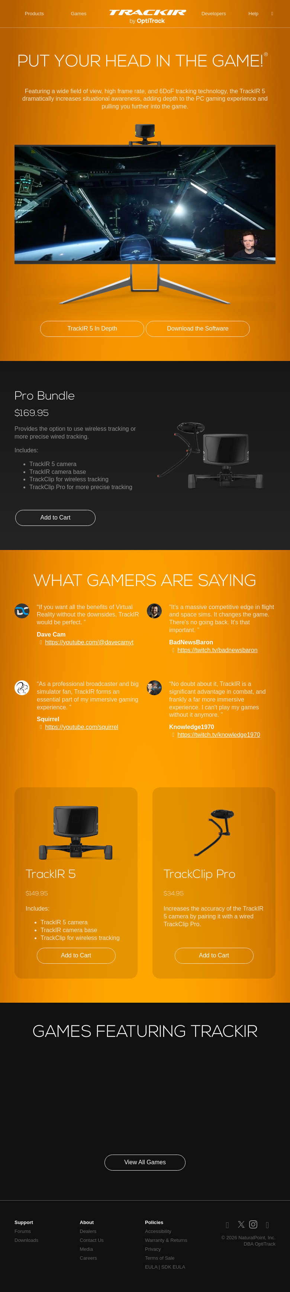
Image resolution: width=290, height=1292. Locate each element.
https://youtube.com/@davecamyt (89, 642)
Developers (214, 13)
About (87, 1222)
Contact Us (92, 1240)
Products (34, 13)
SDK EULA (173, 1267)
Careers (88, 1258)
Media (86, 1249)
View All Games (145, 1162)
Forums (22, 1231)
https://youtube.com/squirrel (81, 727)
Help (253, 13)
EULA (151, 1267)
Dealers (88, 1231)
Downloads (26, 1240)
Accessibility (158, 1231)
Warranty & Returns (166, 1240)
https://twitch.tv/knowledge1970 (218, 735)
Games (79, 13)
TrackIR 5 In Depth (92, 328)
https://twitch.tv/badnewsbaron (217, 650)
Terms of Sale (159, 1258)
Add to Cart (56, 517)
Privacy (153, 1249)
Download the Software (197, 328)
